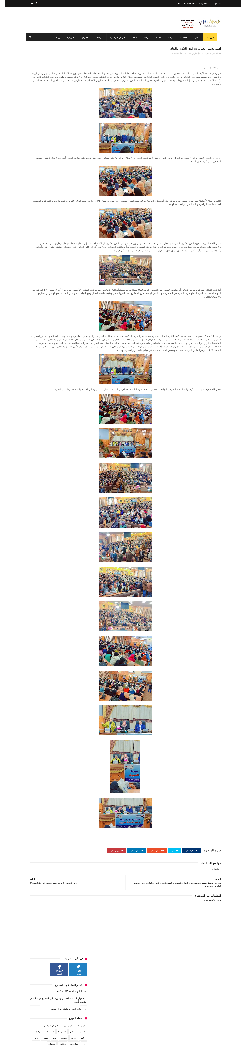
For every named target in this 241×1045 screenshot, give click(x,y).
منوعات (99, 37)
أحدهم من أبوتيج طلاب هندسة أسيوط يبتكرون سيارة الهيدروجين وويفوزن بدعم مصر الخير (113, 1025)
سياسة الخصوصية (201, 3)
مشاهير (57, 135)
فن (79, 135)
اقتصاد (157, 37)
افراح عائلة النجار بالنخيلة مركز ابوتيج (64, 99)
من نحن (213, 3)
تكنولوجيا (70, 37)
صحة (134, 37)
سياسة (169, 37)
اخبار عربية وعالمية (117, 37)
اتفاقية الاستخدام (185, 3)
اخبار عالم (76, 116)
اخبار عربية (63, 116)
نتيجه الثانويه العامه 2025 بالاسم (67, 82)
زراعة (57, 37)
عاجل (196, 37)
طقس (40, 128)
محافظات (183, 37)
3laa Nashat (161, 1039)
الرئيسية (209, 37)
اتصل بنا (174, 3)
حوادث (33, 122)
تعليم (67, 122)
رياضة (145, 37)
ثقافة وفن (85, 37)
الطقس (77, 122)
